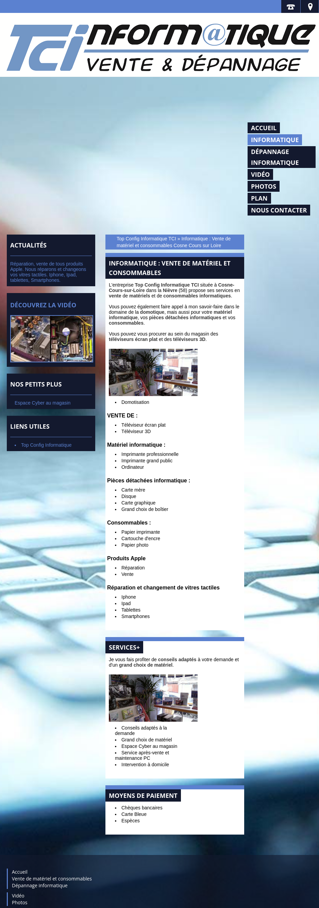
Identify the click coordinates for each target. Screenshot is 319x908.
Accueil (263, 128)
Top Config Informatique (46, 445)
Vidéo (260, 174)
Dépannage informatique (275, 157)
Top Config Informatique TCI (146, 238)
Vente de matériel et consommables (52, 878)
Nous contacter (279, 210)
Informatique (275, 140)
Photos (263, 186)
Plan (259, 198)
